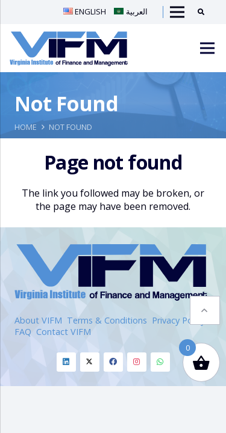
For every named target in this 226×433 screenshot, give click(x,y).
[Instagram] (136, 362)
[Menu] (207, 48)
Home (25, 126)
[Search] (205, 12)
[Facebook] (113, 362)
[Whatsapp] (160, 362)
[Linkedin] (66, 362)
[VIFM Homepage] (69, 48)
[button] (205, 310)
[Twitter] (89, 362)
